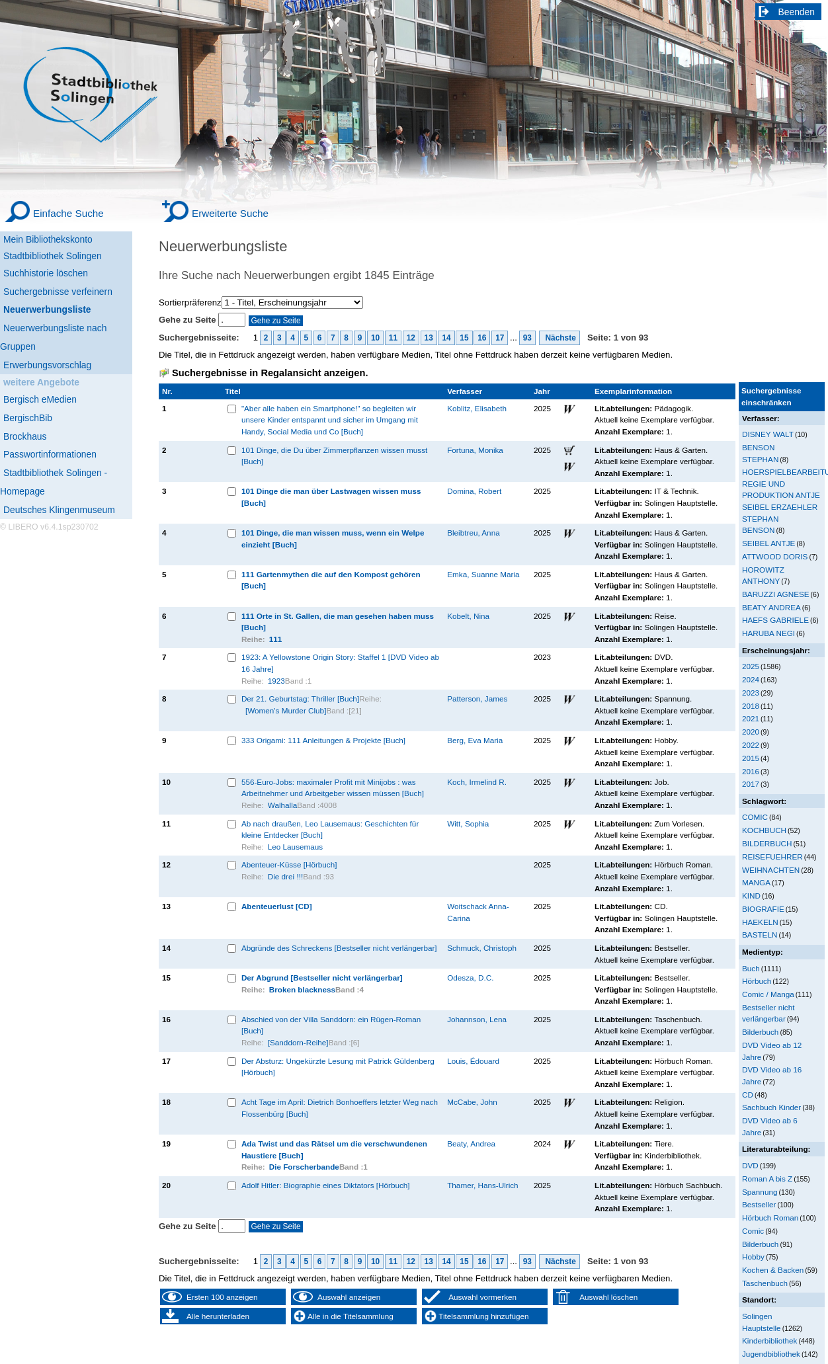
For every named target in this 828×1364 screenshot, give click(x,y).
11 (393, 337)
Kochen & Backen (773, 1269)
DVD (750, 1165)
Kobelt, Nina (468, 616)
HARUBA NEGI (768, 633)
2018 (750, 706)
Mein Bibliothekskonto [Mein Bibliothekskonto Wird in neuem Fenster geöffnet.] (48, 239)
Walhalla (283, 805)
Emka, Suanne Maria (483, 574)
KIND (751, 895)
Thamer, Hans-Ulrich (482, 1185)
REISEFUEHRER (772, 856)
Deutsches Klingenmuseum (59, 509)
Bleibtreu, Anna (473, 532)
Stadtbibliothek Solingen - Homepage (53, 482)
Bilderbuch (760, 1031)
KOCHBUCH (764, 830)
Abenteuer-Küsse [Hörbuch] (289, 864)
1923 (276, 680)
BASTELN (759, 934)
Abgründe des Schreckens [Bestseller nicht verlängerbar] (339, 947)
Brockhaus (24, 436)
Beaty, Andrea (471, 1143)
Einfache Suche (68, 213)
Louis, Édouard (473, 1061)
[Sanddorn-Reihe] (298, 1042)
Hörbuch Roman (770, 1217)
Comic (753, 1230)
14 (446, 337)
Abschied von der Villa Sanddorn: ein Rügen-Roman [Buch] (331, 1025)
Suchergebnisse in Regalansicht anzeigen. (270, 373)
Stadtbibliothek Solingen (52, 256)
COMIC (755, 817)
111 (275, 639)
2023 (750, 692)
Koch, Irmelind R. (477, 782)
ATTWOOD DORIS (774, 556)
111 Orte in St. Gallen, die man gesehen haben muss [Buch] (337, 622)
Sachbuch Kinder (771, 1107)
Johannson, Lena (477, 1019)
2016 (750, 771)
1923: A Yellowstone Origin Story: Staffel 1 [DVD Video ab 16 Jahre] (340, 663)
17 (499, 337)
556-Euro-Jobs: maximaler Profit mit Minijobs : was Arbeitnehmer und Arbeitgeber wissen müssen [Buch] (332, 788)
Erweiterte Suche (230, 213)
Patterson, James (477, 698)
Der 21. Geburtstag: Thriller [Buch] (300, 698)
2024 (750, 679)
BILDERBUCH (767, 843)
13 (429, 337)
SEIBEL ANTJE (768, 543)
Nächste (559, 337)
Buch (751, 968)
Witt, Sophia (468, 823)
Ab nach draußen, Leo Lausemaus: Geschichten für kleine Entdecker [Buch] (330, 829)
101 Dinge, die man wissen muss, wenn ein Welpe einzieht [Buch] (333, 538)
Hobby (753, 1256)
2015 (750, 758)
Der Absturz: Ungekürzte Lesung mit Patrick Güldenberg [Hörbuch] (338, 1067)
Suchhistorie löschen (45, 273)
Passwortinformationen (50, 454)
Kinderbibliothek (769, 1340)
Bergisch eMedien (40, 399)
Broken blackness (302, 989)
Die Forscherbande (304, 1166)
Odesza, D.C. (470, 977)
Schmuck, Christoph (482, 947)
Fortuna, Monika (475, 450)
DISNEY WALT (768, 434)
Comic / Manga (768, 994)
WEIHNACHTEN (771, 869)
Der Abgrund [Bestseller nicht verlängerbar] (322, 977)
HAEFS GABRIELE (775, 620)
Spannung (759, 1191)
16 (481, 337)
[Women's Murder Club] (286, 710)
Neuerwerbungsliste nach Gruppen (53, 337)
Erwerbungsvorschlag (47, 365)
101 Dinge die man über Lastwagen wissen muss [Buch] (331, 497)
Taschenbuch (765, 1283)
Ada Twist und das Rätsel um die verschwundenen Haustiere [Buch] (334, 1149)
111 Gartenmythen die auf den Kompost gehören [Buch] (331, 580)
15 (464, 337)
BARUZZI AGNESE (775, 594)
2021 (750, 718)
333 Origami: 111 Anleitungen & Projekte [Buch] (323, 740)
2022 (750, 745)
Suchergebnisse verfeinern (57, 291)
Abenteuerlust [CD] (276, 906)
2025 (750, 666)
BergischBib (27, 418)
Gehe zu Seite (188, 320)
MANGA (756, 882)
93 (527, 337)
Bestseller (759, 1204)
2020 (750, 731)
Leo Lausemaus (295, 846)
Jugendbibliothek (771, 1353)
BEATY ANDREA (771, 607)
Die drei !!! (285, 876)
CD (747, 1094)
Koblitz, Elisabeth (477, 408)
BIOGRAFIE (763, 908)
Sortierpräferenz (190, 302)
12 (411, 337)
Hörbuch (756, 981)
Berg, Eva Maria (475, 740)
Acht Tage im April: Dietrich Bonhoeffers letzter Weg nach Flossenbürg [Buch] (339, 1108)
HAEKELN (760, 922)
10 (375, 337)
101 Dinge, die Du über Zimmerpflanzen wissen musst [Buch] (334, 456)
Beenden (796, 12)
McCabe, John (472, 1102)
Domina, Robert (474, 491)
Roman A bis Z (767, 1178)
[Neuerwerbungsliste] (66, 307)
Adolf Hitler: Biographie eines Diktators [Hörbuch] (325, 1185)
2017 (750, 784)
